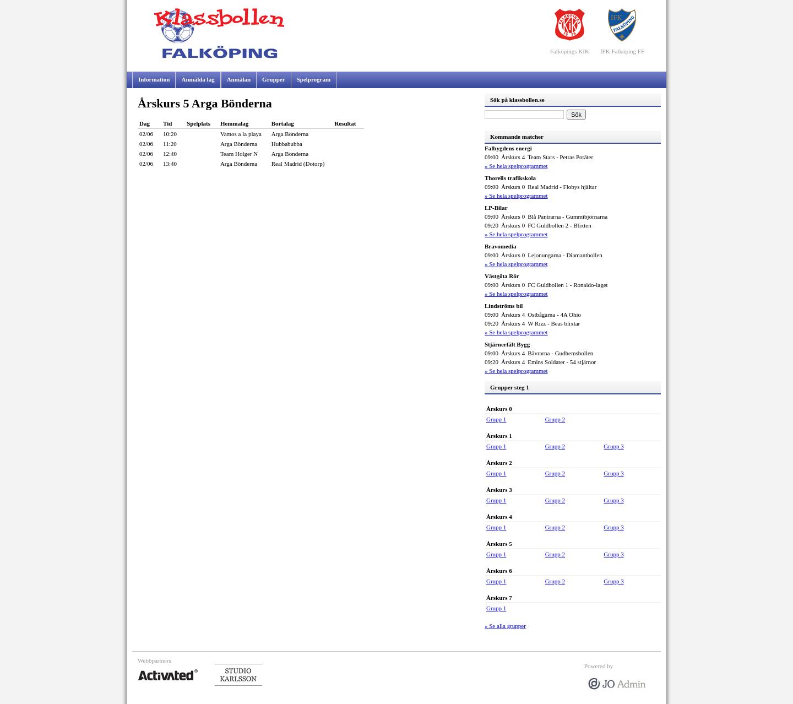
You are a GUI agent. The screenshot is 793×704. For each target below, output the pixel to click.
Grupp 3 (613, 446)
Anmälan (239, 79)
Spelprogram (314, 79)
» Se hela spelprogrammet (516, 166)
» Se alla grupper (505, 625)
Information (154, 79)
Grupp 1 (496, 419)
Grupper (273, 79)
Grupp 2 (555, 419)
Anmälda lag (197, 79)
